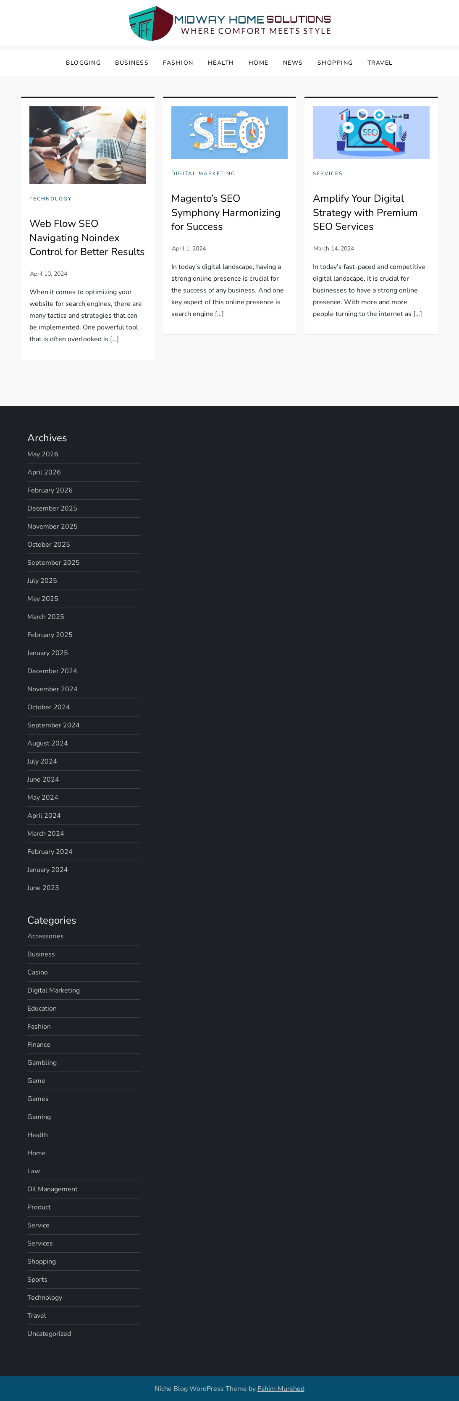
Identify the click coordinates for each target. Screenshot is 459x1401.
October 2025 (48, 544)
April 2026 (44, 472)
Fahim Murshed (280, 1388)
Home (259, 63)
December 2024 (52, 671)
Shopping (335, 63)
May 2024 (42, 797)
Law (33, 1171)
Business (132, 63)
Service (38, 1225)
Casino (37, 972)
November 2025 (52, 526)
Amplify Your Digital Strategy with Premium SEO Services (365, 212)
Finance (38, 1044)
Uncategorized (49, 1333)
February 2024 (50, 851)
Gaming (39, 1117)
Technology (50, 199)
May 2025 (42, 598)
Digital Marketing (203, 174)
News (293, 63)
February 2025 (50, 635)
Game (36, 1080)
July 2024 (42, 761)
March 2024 (45, 833)
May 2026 (42, 454)
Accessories (45, 936)
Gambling (42, 1062)
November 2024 (52, 689)
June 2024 (43, 779)
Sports (37, 1279)
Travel (380, 63)
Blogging (83, 63)
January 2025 (47, 653)
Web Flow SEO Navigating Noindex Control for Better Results (87, 237)
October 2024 (48, 707)
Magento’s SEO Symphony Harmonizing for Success (226, 212)
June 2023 (43, 888)
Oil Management (52, 1189)
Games (38, 1098)
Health (221, 63)
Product (39, 1207)
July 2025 (42, 580)
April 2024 (44, 815)
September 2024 (53, 725)
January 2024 (47, 869)
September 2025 (53, 562)
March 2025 (45, 616)
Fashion (178, 63)
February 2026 (50, 490)
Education (42, 1008)
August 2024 (47, 743)
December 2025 (52, 508)
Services (328, 174)
